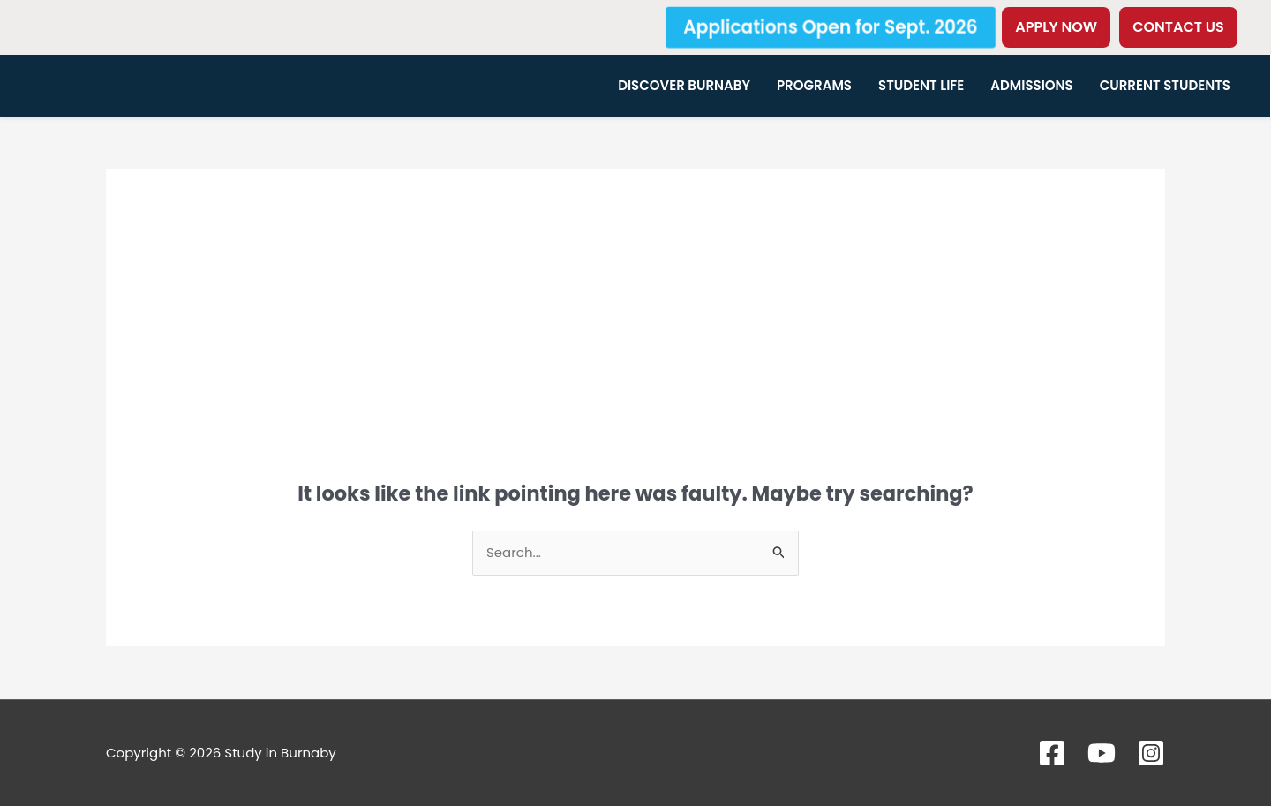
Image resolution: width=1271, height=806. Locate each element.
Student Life (921, 85)
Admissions (1031, 85)
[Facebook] (1052, 753)
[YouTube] (1101, 753)
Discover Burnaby (684, 85)
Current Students (1165, 85)
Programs (814, 85)
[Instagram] (1151, 753)
